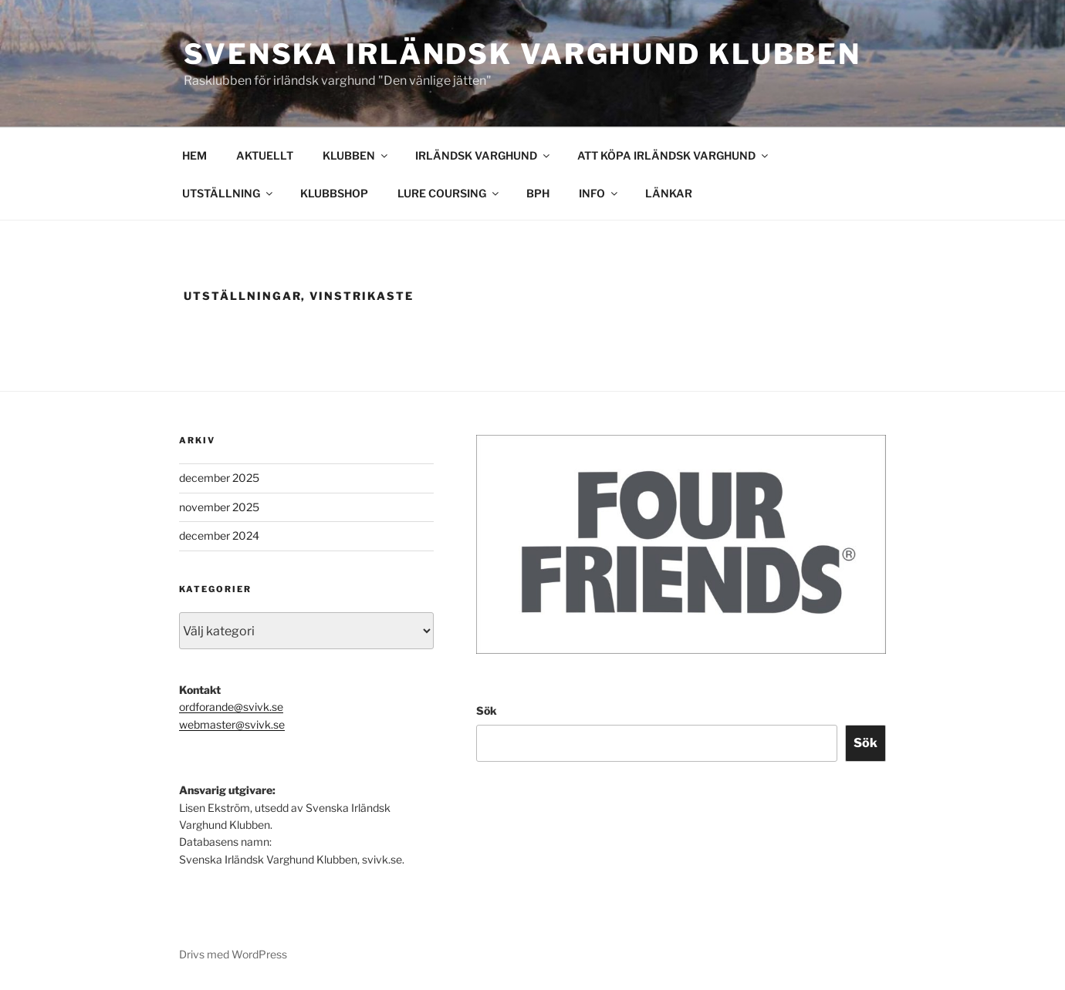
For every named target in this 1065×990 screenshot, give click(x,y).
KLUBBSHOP (334, 193)
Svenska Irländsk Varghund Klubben (522, 54)
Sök (486, 710)
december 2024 (219, 535)
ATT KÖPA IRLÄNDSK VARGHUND (673, 155)
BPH (537, 193)
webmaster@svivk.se (232, 724)
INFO (599, 193)
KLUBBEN (356, 155)
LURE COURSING (449, 193)
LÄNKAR (668, 193)
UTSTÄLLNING (228, 193)
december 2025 (219, 477)
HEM (194, 155)
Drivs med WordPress (233, 954)
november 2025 (219, 507)
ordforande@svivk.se (231, 706)
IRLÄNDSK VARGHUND (483, 155)
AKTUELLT (264, 155)
